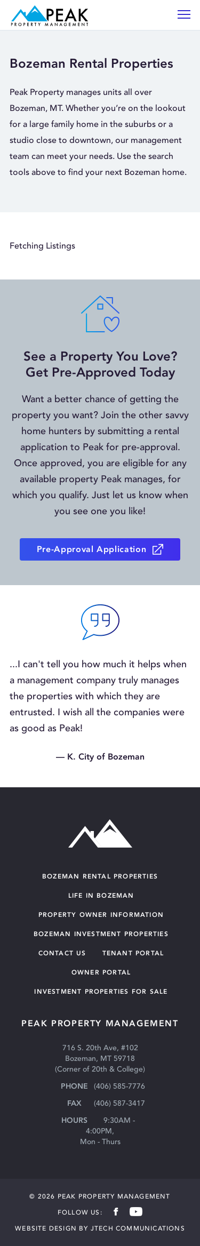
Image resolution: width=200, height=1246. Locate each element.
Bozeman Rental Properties (100, 876)
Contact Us (62, 953)
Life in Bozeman (101, 895)
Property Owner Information (101, 914)
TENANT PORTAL (133, 953)
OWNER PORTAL (101, 972)
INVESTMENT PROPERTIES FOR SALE (100, 991)
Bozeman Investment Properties (101, 934)
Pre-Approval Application (91, 549)
